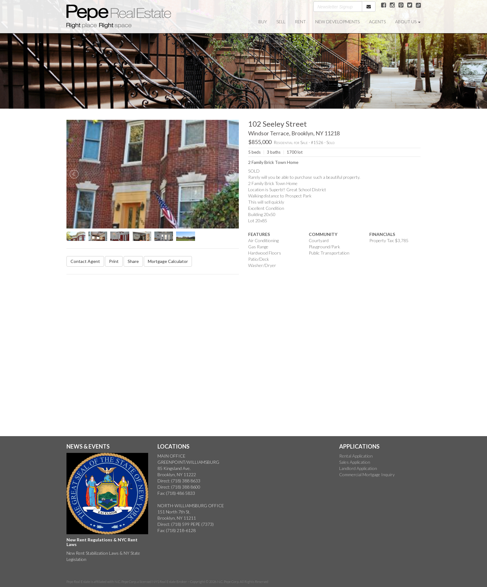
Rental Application (356, 455)
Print (114, 261)
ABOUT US (408, 21)
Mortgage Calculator (168, 261)
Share (133, 261)
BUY (262, 21)
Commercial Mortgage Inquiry (367, 474)
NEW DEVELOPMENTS (337, 21)
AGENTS (377, 21)
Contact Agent (85, 261)
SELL (280, 21)
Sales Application (354, 462)
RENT (300, 21)
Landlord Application (358, 468)
